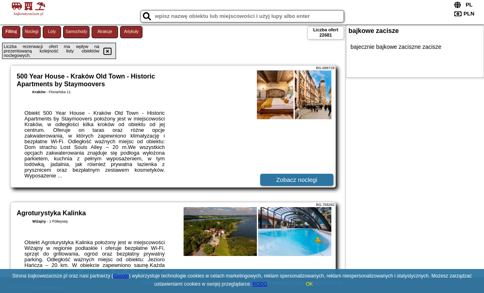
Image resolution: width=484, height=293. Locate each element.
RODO (260, 284)
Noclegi (31, 31)
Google (121, 276)
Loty (52, 31)
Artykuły (131, 31)
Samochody (76, 31)
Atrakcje (104, 31)
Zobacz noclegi (297, 179)
